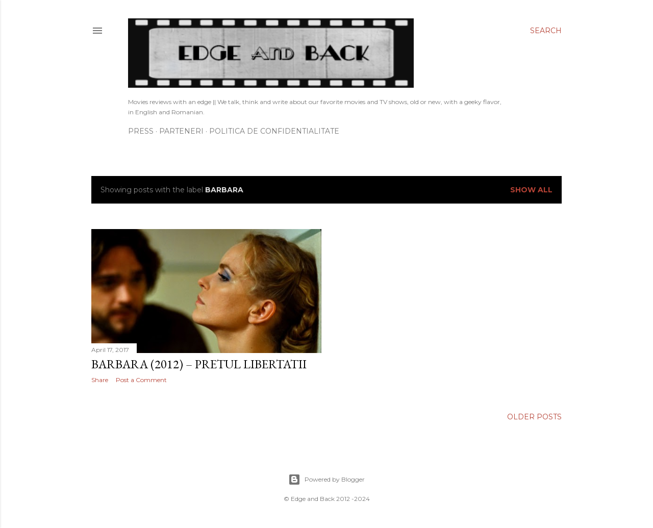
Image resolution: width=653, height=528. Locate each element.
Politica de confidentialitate (274, 131)
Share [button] (99, 380)
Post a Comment (141, 380)
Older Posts (534, 416)
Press (141, 131)
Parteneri (181, 131)
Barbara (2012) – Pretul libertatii (199, 364)
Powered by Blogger (326, 479)
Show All (531, 189)
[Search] (546, 30)
